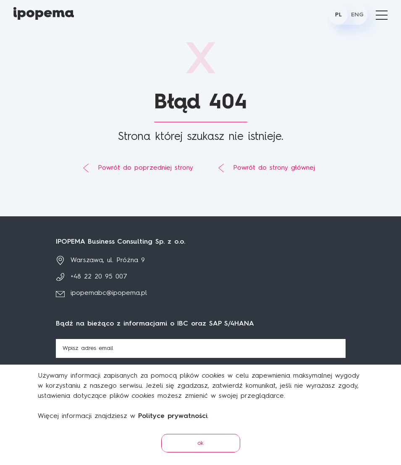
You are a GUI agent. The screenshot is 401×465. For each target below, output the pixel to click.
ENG (357, 15)
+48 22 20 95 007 (99, 276)
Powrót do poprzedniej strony (145, 168)
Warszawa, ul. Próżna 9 (108, 260)
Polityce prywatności (172, 416)
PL (338, 15)
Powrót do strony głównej (274, 168)
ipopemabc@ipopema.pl (109, 293)
